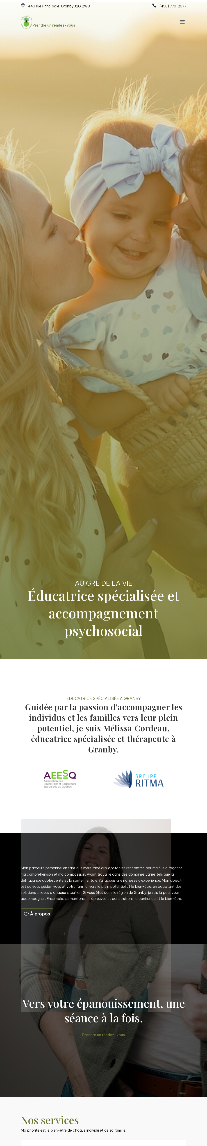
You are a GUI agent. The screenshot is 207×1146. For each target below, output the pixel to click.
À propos (40, 914)
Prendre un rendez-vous (53, 25)
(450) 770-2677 (172, 6)
